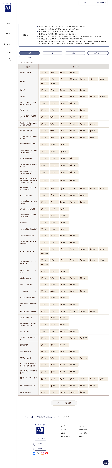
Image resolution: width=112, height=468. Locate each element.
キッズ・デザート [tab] (98, 53)
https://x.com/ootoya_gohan (10, 59)
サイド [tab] (52, 53)
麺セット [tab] (75, 53)
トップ (20, 417)
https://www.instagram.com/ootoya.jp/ (5, 59)
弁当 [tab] (29, 58)
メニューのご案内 (29, 417)
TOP (105, 463)
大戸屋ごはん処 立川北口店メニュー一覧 (48, 417)
